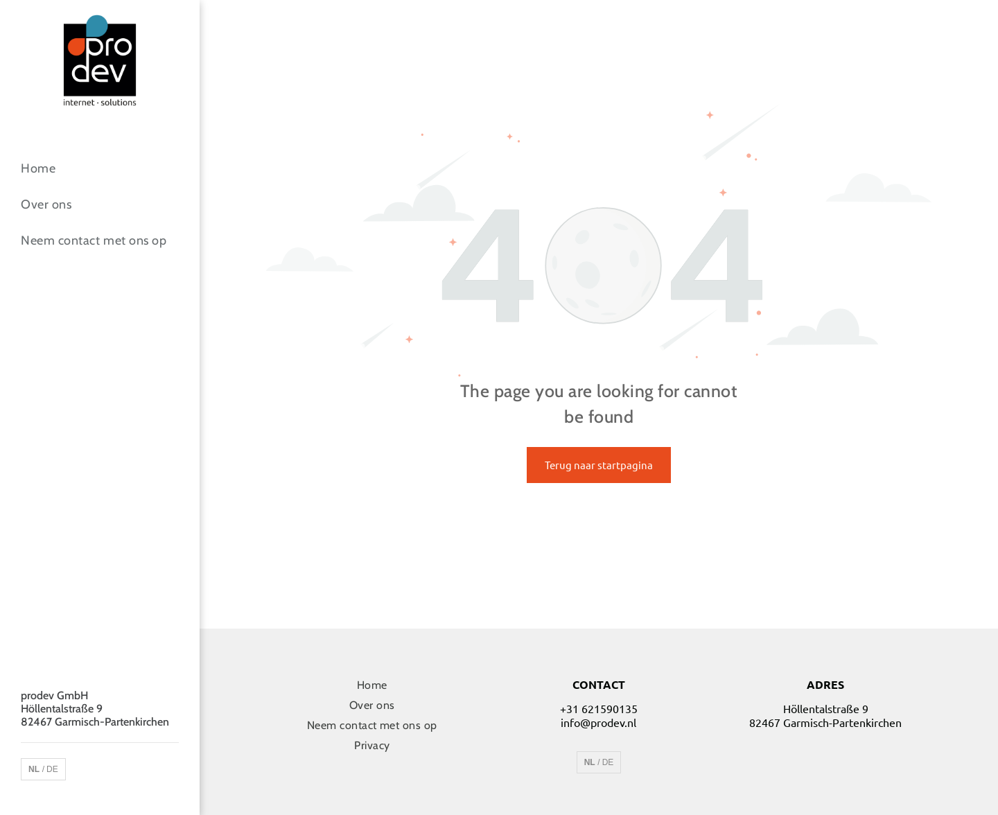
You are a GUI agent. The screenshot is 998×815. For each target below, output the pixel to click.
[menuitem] (100, 168)
